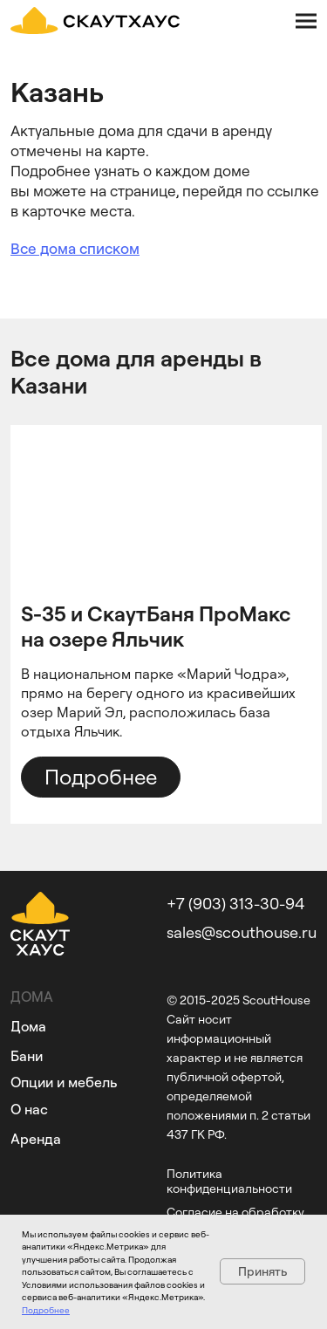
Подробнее (46, 1310)
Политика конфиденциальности (229, 1180)
